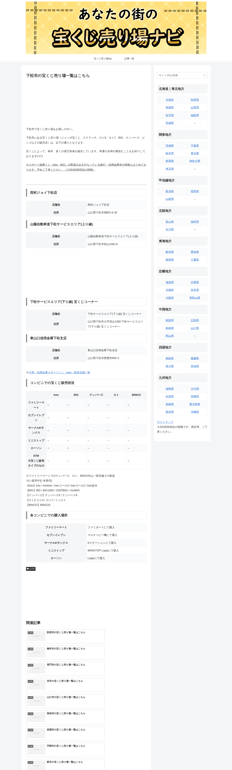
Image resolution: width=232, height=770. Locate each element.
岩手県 (170, 115)
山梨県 (170, 199)
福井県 (195, 221)
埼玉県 (170, 168)
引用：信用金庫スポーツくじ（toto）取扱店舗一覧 (59, 372)
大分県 (195, 388)
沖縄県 (195, 411)
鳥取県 (170, 320)
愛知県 (195, 251)
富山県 (170, 221)
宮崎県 (195, 396)
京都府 (170, 289)
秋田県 (195, 99)
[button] (204, 75)
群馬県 (170, 161)
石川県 (170, 229)
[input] (182, 75)
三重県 (195, 259)
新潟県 (170, 191)
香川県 (170, 366)
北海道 (170, 99)
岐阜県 (170, 251)
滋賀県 (170, 282)
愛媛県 (195, 358)
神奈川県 (194, 161)
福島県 (195, 115)
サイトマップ (165, 422)
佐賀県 (170, 396)
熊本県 (170, 411)
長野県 (195, 191)
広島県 (195, 320)
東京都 (195, 153)
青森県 (170, 107)
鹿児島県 (194, 404)
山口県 (31, 569)
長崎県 (170, 404)
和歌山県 (194, 297)
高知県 (195, 366)
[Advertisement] (86, 102)
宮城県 (170, 122)
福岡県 (170, 388)
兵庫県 (195, 282)
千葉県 (195, 145)
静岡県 (170, 259)
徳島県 (170, 358)
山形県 (195, 107)
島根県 (170, 328)
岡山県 (170, 335)
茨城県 (170, 145)
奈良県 (195, 289)
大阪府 (170, 297)
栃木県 (170, 153)
